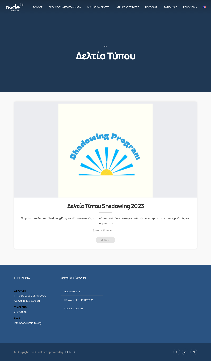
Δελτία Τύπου (112, 230)
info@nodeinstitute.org (28, 323)
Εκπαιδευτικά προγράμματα (65, 7)
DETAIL (105, 239)
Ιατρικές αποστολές (127, 7)
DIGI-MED (69, 352)
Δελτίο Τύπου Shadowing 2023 (105, 206)
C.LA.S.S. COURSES (73, 308)
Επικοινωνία (190, 7)
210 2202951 (21, 312)
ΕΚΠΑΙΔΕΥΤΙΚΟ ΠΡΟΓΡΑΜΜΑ (78, 299)
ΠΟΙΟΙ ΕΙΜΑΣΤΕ (72, 291)
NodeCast (151, 7)
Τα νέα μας (170, 7)
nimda (98, 230)
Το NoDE (37, 7)
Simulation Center (98, 7)
